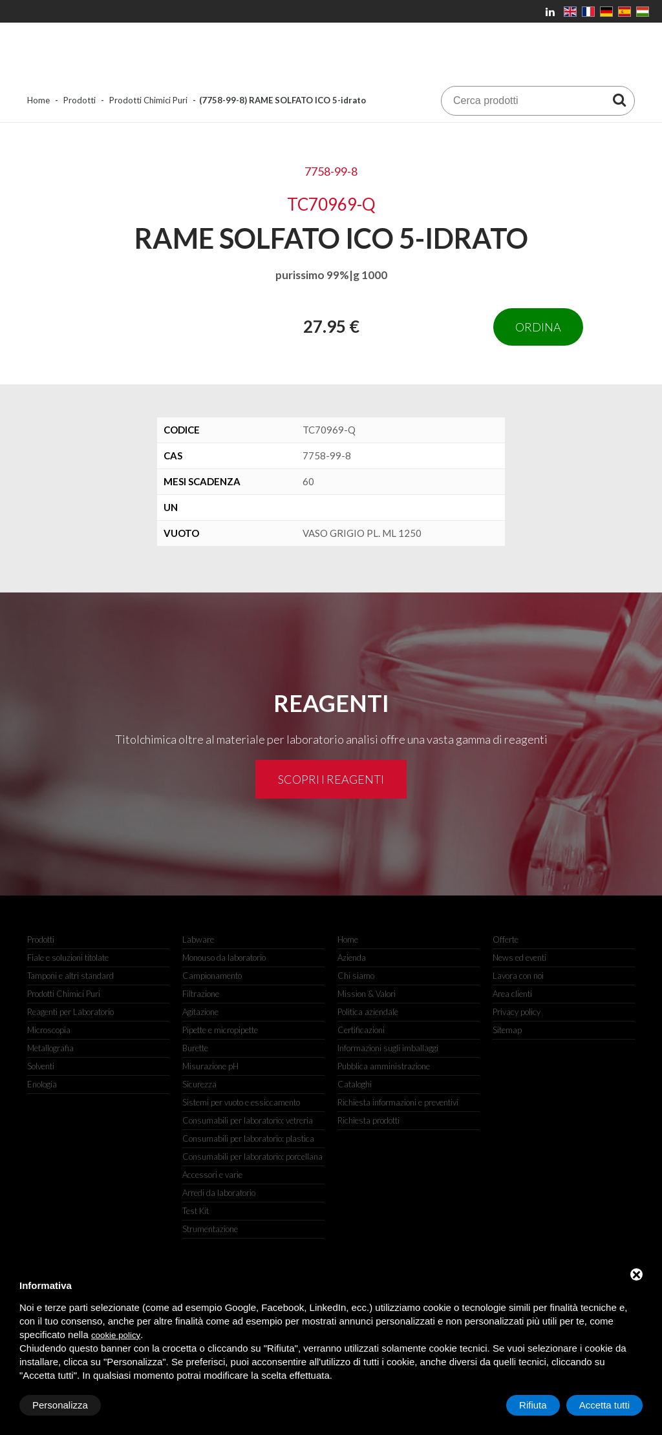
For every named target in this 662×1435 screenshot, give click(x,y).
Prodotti (79, 100)
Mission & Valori (366, 994)
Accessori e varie (212, 1174)
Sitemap (507, 1030)
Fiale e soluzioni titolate (68, 957)
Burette (195, 1048)
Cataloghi (354, 1084)
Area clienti (512, 994)
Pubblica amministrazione (383, 1066)
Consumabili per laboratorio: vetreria (247, 1120)
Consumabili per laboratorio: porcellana (252, 1156)
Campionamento (212, 975)
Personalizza (60, 1404)
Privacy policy (516, 1012)
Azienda (351, 957)
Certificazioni (361, 1030)
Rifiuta (533, 1404)
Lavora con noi (518, 975)
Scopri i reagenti (331, 779)
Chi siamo (355, 975)
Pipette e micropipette (220, 1030)
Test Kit (195, 1211)
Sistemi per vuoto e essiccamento (241, 1102)
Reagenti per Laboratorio (70, 1012)
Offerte (505, 939)
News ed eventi (519, 957)
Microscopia (48, 1030)
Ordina (538, 327)
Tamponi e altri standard (70, 975)
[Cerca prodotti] (619, 99)
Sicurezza (199, 1084)
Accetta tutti (604, 1404)
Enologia (42, 1084)
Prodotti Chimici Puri (148, 100)
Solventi (40, 1066)
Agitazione (200, 1012)
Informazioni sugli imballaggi (387, 1048)
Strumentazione (210, 1229)
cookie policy (115, 1335)
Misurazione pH (210, 1066)
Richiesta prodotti (368, 1120)
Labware (198, 939)
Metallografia (50, 1048)
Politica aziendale (367, 1012)
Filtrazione (200, 994)
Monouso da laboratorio (224, 957)
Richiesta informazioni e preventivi (397, 1102)
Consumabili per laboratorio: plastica (248, 1138)
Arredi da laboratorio (218, 1193)
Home (38, 100)
